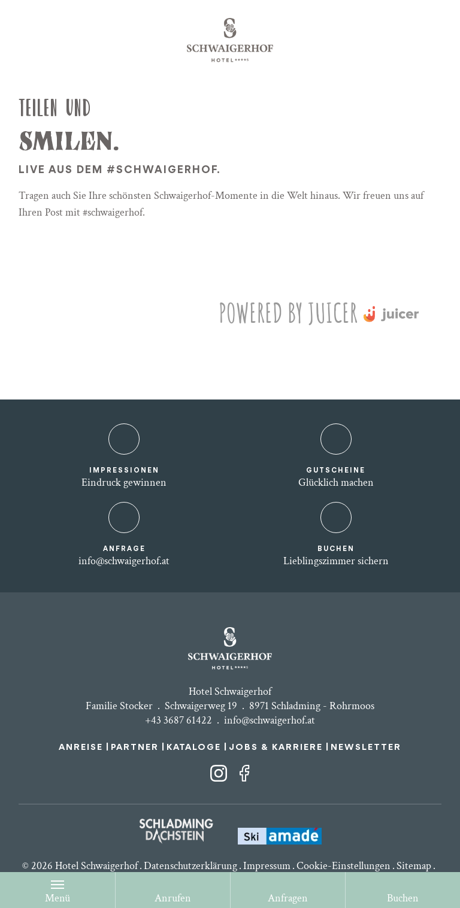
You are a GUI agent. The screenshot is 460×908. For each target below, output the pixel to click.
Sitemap (414, 866)
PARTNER (135, 747)
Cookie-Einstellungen (343, 866)
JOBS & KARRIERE (276, 747)
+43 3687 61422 (178, 720)
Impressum (266, 866)
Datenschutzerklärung (190, 866)
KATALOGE (194, 747)
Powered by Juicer (288, 312)
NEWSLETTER (366, 747)
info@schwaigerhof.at (269, 720)
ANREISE (81, 747)
